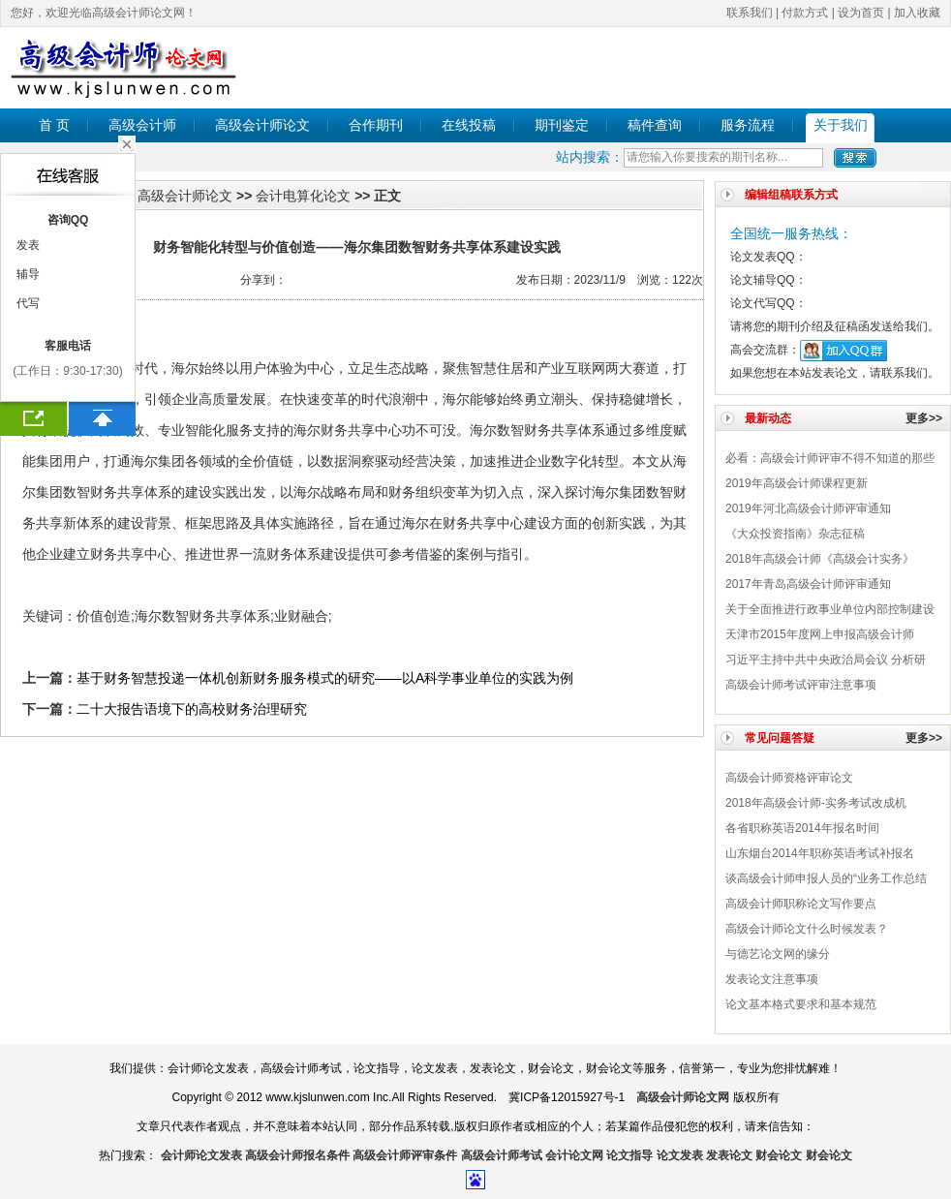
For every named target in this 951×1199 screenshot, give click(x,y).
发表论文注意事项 (771, 979)
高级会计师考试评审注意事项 (800, 685)
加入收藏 (917, 12)
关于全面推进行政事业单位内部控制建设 (830, 609)
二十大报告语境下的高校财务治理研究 (192, 709)
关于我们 (840, 125)
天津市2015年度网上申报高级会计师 (819, 634)
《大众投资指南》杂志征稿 (795, 533)
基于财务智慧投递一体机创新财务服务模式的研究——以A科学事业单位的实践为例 (325, 678)
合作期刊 (376, 125)
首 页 (54, 125)
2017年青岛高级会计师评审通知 (808, 584)
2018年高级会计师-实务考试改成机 (815, 803)
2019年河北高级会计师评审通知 (808, 508)
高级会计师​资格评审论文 (789, 777)
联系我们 (749, 12)
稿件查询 (655, 125)
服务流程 (748, 125)
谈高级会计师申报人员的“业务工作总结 (826, 878)
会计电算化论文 (303, 195)
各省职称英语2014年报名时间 (802, 828)
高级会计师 (142, 125)
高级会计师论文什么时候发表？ (806, 929)
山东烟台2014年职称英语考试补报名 (819, 853)
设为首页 (861, 12)
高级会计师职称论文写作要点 (800, 903)
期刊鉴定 (562, 125)
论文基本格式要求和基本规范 (800, 1004)
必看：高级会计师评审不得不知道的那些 (830, 458)
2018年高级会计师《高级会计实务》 (819, 559)
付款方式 (805, 12)
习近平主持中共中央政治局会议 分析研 (825, 659)
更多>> (923, 418)
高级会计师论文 (262, 125)
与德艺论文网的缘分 (777, 954)
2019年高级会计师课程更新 (796, 483)
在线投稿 (469, 125)
